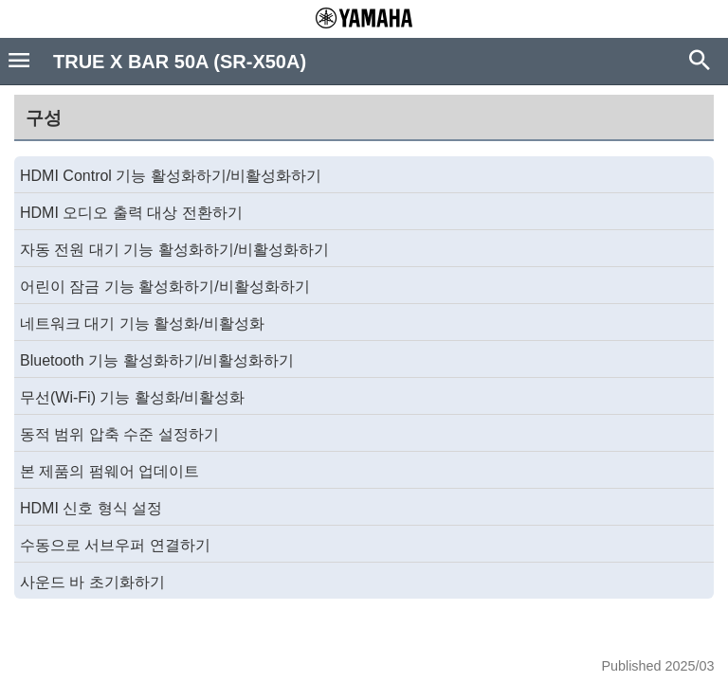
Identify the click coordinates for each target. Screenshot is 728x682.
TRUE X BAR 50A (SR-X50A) (179, 61)
